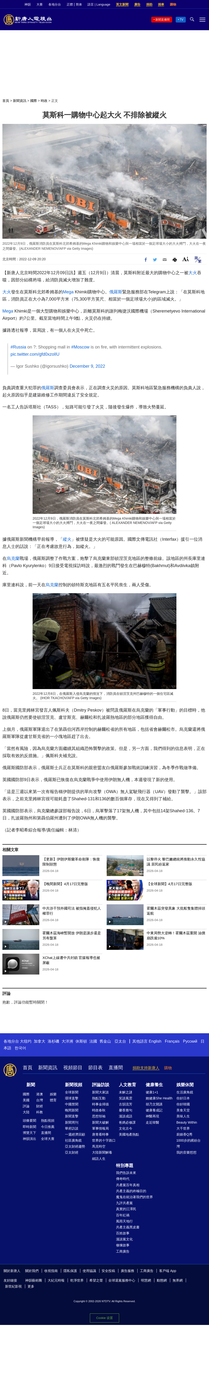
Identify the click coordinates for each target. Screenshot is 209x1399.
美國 (26, 1100)
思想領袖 (98, 1116)
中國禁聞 (71, 1104)
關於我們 (32, 1271)
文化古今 (125, 1128)
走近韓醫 (152, 1122)
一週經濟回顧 (75, 1134)
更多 (31, 1286)
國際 (33, 101)
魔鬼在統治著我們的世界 (134, 1197)
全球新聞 (71, 1092)
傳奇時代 (122, 1179)
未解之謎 (125, 1092)
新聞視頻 (73, 1084)
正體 (70, 4)
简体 (79, 4)
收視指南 (51, 1271)
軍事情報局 (100, 1128)
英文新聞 (122, 4)
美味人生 (183, 1116)
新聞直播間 (162, 19)
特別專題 (124, 1165)
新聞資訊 (19, 101)
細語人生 (98, 1159)
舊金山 (105, 1041)
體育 (53, 1100)
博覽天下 (29, 1133)
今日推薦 (47, 1127)
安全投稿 (108, 1271)
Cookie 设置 (104, 1318)
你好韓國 (183, 1104)
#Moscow (80, 347)
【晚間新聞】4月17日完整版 (65, 884)
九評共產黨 (124, 1203)
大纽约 (25, 1041)
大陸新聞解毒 (102, 1152)
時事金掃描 (100, 1104)
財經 (39, 1106)
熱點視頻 (47, 1120)
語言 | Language (98, 4)
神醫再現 (152, 1116)
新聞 (30, 1084)
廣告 (137, 4)
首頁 (5, 101)
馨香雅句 (125, 1110)
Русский (190, 1041)
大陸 (26, 1112)
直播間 (116, 1067)
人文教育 (127, 1084)
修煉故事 (122, 1245)
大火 (192, 272)
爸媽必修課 (127, 1122)
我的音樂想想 (186, 1152)
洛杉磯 (53, 1041)
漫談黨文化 (124, 1239)
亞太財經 (71, 1152)
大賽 (39, 4)
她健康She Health (159, 1098)
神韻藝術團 (33, 1280)
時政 (44, 101)
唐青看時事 (100, 1134)
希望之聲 (96, 1280)
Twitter (194, 4)
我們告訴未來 (126, 1173)
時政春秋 (98, 1110)
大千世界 (183, 1128)
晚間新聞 (71, 1110)
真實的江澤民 (126, 1209)
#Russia (18, 347)
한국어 (20, 1048)
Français (172, 1041)
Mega (68, 292)
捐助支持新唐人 (146, 1068)
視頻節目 (72, 1067)
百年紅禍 (122, 1215)
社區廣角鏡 (73, 1140)
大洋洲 (67, 1041)
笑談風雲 (125, 1098)
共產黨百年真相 (127, 1185)
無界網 (178, 1280)
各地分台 (54, 4)
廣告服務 (127, 1271)
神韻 (27, 4)
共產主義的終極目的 (131, 1191)
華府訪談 (71, 1128)
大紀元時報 (56, 1280)
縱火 (67, 539)
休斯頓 (81, 1041)
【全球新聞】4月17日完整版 (169, 884)
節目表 (95, 1067)
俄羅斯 (115, 292)
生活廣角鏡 (184, 1092)
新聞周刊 (71, 1122)
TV (181, 19)
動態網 (162, 1280)
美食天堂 (183, 1110)
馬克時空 (98, 1146)
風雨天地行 (124, 1221)
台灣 (39, 1100)
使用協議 (89, 1271)
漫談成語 (125, 1116)
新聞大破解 (100, 1122)
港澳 (39, 1094)
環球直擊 (71, 1098)
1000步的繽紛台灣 (188, 1143)
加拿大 (39, 1041)
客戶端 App (167, 1271)
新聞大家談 (100, 1092)
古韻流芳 (125, 1104)
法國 (93, 1041)
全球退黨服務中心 (121, 1280)
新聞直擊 (71, 1116)
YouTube (203, 4)
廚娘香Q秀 (184, 1134)
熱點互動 (98, 1098)
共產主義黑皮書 (127, 1227)
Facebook (186, 4)
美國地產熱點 (129, 1134)
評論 (26, 1106)
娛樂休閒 (185, 1084)
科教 (39, 1112)
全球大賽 (47, 1139)
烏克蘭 (13, 558)
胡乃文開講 (154, 1104)
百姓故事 (122, 1233)
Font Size (185, 259)
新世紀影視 (13, 1286)
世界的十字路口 (104, 1140)
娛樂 (53, 1094)
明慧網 (146, 1280)
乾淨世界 (77, 1280)
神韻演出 (29, 1139)
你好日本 (183, 1098)
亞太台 (120, 1041)
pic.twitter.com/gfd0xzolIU (35, 354)
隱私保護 (70, 1271)
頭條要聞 (29, 1120)
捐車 (161, 4)
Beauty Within (186, 1122)
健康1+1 (152, 1092)
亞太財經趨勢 (75, 1146)
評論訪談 (100, 1084)
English (155, 1041)
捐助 (149, 4)
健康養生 (154, 1084)
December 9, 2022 (87, 366)
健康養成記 (154, 1110)
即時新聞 (29, 1127)
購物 (173, 4)
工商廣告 (122, 1251)
